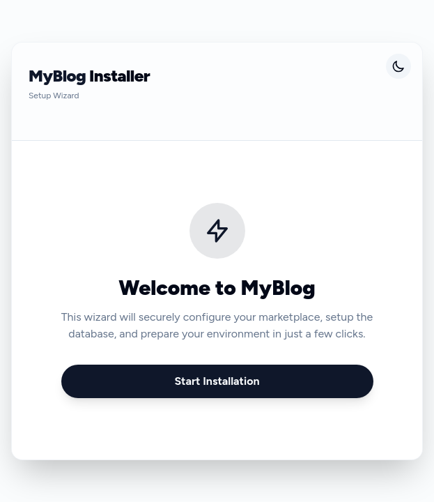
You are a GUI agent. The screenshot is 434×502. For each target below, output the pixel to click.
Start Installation (216, 381)
